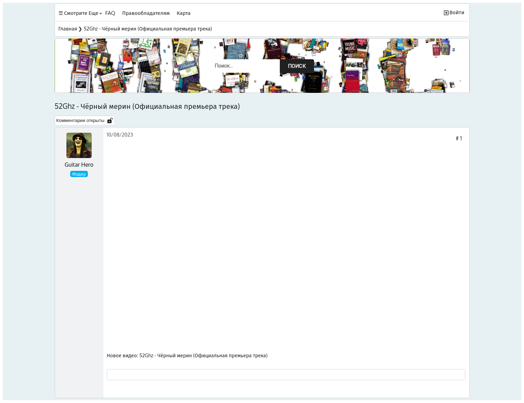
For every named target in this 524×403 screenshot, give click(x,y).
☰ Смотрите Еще (78, 12)
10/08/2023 (120, 134)
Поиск (297, 66)
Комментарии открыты (84, 120)
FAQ (110, 12)
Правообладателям (146, 12)
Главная (67, 28)
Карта (184, 12)
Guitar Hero (79, 164)
